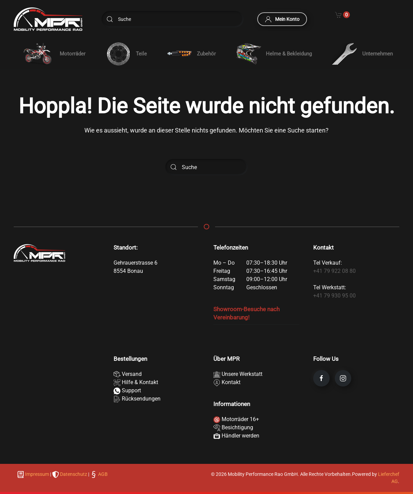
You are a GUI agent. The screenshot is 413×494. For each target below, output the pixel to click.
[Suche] (173, 19)
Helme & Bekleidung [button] (274, 53)
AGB (102, 474)
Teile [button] (126, 53)
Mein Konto (282, 19)
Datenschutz (73, 474)
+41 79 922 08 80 (334, 271)
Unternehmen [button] (362, 54)
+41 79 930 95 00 (334, 295)
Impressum (37, 474)
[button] (52, 53)
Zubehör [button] (191, 53)
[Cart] (342, 14)
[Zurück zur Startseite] (48, 19)
